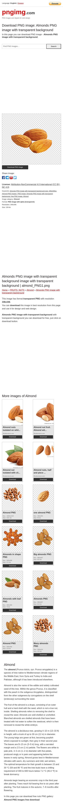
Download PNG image (15, 167)
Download (12, 437)
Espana (20, 3)
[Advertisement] (31, 82)
